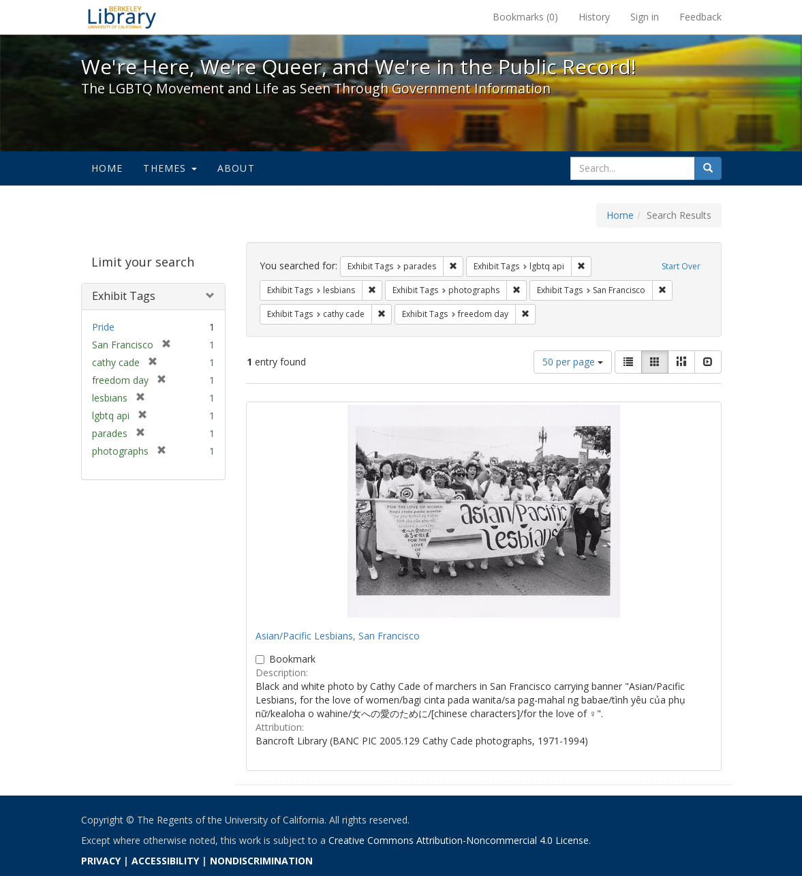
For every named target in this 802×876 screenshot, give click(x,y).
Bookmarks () (525, 16)
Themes (169, 168)
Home (107, 168)
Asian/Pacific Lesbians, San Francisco (338, 635)
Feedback (700, 16)
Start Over (681, 266)
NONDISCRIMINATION (261, 860)
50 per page (572, 361)
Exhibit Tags (123, 295)
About (236, 168)
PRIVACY (101, 860)
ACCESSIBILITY (165, 860)
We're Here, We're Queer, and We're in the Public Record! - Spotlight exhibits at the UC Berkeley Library (122, 17)
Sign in (644, 16)
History (594, 16)
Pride (103, 326)
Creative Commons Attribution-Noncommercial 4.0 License (458, 840)
